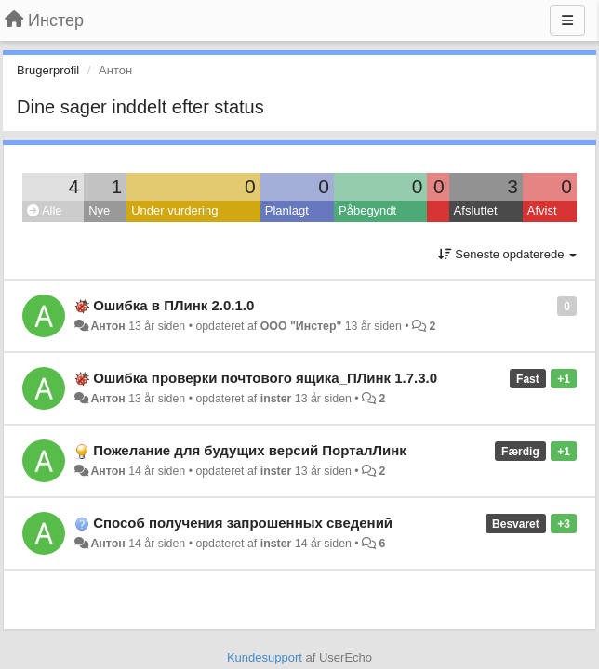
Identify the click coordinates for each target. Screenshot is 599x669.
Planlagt (287, 210)
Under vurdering (174, 210)
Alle (44, 210)
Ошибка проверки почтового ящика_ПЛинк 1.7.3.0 (265, 378)
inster (276, 398)
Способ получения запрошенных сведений (243, 523)
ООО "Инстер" (301, 326)
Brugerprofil (48, 70)
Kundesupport (264, 657)
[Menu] (567, 20)
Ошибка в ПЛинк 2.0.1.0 (173, 305)
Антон (107, 326)
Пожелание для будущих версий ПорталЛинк (249, 450)
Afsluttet (476, 210)
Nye (99, 210)
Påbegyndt (367, 210)
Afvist (542, 210)
